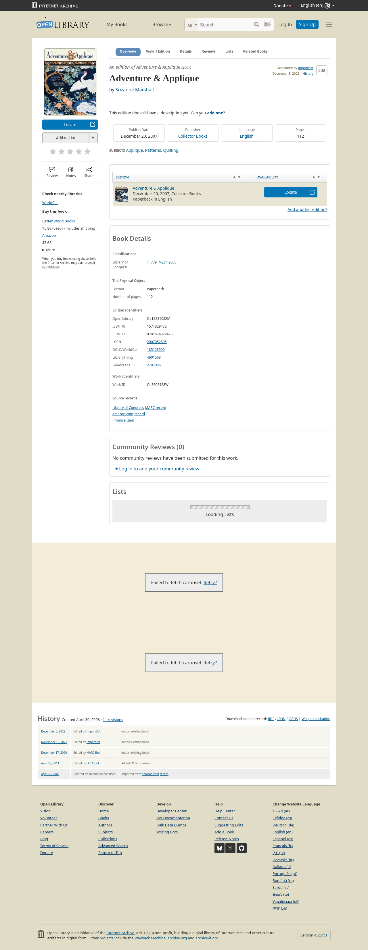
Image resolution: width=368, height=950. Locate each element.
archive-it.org (206, 938)
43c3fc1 (320, 935)
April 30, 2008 (50, 774)
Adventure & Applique (158, 67)
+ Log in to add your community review (157, 469)
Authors (105, 825)
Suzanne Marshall (135, 89)
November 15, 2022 (54, 742)
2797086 (154, 365)
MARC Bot (93, 753)
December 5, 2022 (53, 731)
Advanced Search (113, 845)
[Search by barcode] (267, 24)
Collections (107, 838)
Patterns (153, 150)
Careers (46, 831)
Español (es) (283, 838)
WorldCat (50, 202)
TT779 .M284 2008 (162, 262)
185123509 (156, 349)
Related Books (255, 51)
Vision (45, 811)
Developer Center (171, 811)
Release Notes (226, 838)
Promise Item (123, 420)
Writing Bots (167, 831)
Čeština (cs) (282, 817)
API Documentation (173, 817)
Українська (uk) (286, 901)
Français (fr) (283, 845)
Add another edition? (307, 209)
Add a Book (224, 831)
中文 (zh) (280, 908)
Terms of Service (54, 845)
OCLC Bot (93, 763)
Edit (321, 70)
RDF (271, 718)
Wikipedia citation (316, 718)
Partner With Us (54, 825)
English (247, 136)
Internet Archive (120, 932)
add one (215, 113)
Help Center (224, 811)
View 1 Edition (158, 51)
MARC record (155, 407)
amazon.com (122, 413)
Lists (229, 51)
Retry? (210, 582)
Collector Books (193, 136)
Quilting (170, 150)
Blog (44, 838)
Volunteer (48, 817)
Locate (70, 124)
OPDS (293, 718)
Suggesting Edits (228, 825)
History (308, 73)
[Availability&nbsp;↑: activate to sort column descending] (290, 177)
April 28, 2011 (50, 763)
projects (106, 938)
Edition (122, 177)
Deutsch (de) (283, 825)
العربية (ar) (281, 811)
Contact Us (223, 817)
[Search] (225, 24)
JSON (281, 718)
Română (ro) (283, 880)
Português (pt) (285, 873)
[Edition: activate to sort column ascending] (183, 177)
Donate (282, 5)
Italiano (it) (282, 866)
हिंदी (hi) (279, 852)
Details (186, 51)
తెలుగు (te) (281, 894)
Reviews (208, 51)
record (140, 413)
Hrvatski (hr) (283, 859)
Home (103, 811)
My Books (117, 24)
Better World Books (58, 221)
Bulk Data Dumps (171, 825)
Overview (128, 51)
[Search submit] (257, 24)
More (50, 249)
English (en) (283, 831)
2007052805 (157, 341)
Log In (285, 24)
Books (103, 817)
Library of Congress (128, 407)
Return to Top (110, 852)
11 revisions (113, 719)
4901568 (154, 357)
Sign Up (307, 24)
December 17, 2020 (54, 753)
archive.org (177, 938)
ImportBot (305, 68)
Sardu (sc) (281, 887)
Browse (155, 24)
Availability (269, 177)
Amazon (49, 235)
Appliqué (134, 150)
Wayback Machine (150, 938)
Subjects (105, 831)
